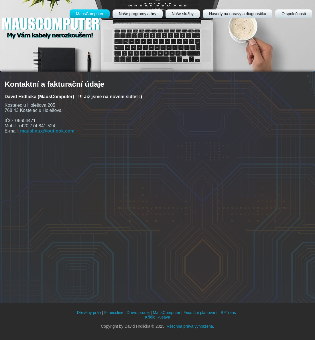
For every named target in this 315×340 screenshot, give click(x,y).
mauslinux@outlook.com (47, 131)
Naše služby (183, 13)
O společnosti (293, 13)
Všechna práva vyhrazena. (190, 326)
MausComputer (89, 13)
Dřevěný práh (89, 312)
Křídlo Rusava (157, 317)
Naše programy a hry (137, 13)
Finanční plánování (200, 312)
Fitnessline (113, 312)
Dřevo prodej (138, 312)
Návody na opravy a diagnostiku (237, 13)
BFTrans (228, 312)
